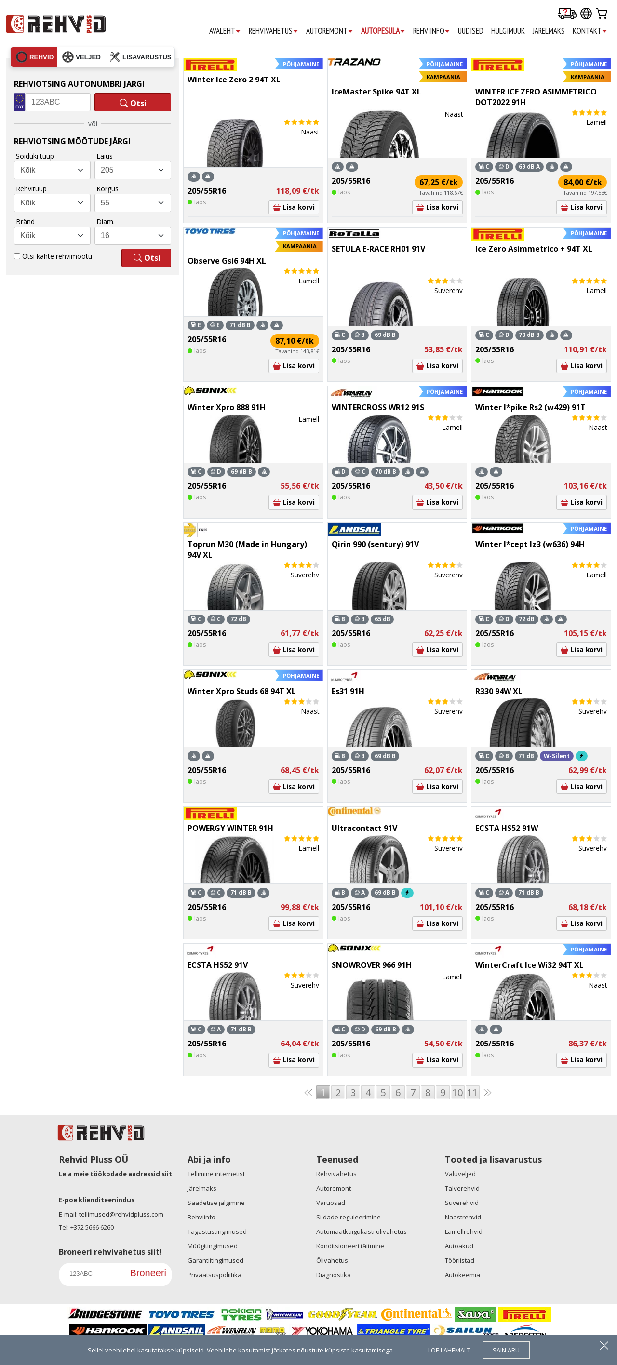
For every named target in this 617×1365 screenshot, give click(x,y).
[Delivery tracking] (567, 14)
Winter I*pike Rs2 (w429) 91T (530, 407)
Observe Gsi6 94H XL (227, 260)
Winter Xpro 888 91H (227, 407)
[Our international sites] (586, 14)
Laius (104, 156)
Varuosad (330, 1202)
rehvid (35, 57)
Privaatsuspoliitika (214, 1275)
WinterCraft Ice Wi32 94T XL (529, 965)
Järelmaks (202, 1188)
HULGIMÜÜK (508, 31)
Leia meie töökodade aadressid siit (115, 1173)
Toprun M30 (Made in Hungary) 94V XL (247, 549)
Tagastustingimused (217, 1231)
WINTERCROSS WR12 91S (378, 407)
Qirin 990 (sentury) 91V (375, 544)
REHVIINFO (431, 31)
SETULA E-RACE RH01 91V (378, 248)
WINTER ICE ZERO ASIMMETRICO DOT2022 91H (536, 96)
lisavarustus (140, 57)
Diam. (105, 221)
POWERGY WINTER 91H (230, 828)
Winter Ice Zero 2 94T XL (234, 79)
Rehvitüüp (31, 188)
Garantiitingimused (215, 1260)
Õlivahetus (332, 1260)
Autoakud (459, 1246)
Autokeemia (462, 1275)
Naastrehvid (463, 1217)
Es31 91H (348, 691)
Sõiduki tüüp (35, 156)
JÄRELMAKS (549, 31)
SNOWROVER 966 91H (372, 965)
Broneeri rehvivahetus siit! (110, 1251)
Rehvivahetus (336, 1173)
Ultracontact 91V (364, 828)
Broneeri (148, 1273)
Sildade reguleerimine (348, 1217)
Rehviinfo (201, 1217)
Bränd (25, 221)
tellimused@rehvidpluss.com (121, 1214)
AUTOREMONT (329, 31)
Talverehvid (462, 1188)
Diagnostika (333, 1275)
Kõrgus (107, 188)
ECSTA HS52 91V (218, 965)
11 (472, 1092)
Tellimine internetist (216, 1173)
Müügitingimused (213, 1246)
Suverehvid (462, 1202)
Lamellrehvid (464, 1231)
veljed (81, 57)
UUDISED (470, 31)
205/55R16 (207, 191)
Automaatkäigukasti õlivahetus (361, 1231)
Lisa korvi (294, 207)
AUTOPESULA (383, 31)
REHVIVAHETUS (273, 31)
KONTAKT (590, 31)
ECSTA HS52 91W (506, 828)
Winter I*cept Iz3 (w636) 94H (530, 544)
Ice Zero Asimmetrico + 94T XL (533, 248)
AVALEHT (225, 31)
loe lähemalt (449, 1350)
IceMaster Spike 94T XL (376, 91)
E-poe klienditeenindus (96, 1199)
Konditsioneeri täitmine (350, 1246)
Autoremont (333, 1188)
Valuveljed (460, 1173)
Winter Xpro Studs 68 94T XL (242, 691)
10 (457, 1092)
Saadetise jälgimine (216, 1202)
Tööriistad (459, 1260)
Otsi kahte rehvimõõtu (57, 256)
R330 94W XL (499, 691)
